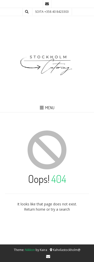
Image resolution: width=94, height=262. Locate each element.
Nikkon (30, 250)
